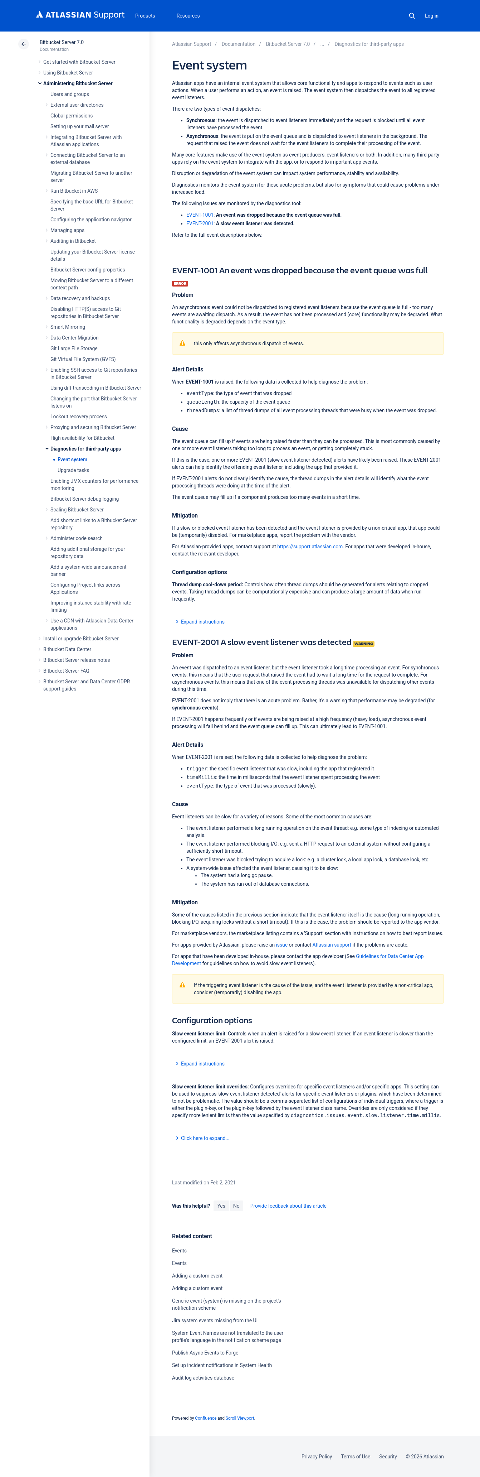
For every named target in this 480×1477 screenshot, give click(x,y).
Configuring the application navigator (91, 219)
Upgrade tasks (73, 470)
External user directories (77, 105)
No (236, 1206)
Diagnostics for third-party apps (85, 449)
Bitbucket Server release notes (76, 660)
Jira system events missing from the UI (215, 1320)
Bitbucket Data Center (67, 649)
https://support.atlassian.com (310, 546)
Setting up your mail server (79, 126)
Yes (221, 1206)
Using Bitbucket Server (68, 73)
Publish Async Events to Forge (205, 1353)
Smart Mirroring (67, 327)
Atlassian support (333, 945)
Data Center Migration (74, 338)
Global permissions (71, 116)
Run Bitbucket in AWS (74, 191)
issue (282, 945)
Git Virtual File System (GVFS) (83, 359)
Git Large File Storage (74, 348)
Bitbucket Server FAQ (66, 671)
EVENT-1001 (200, 215)
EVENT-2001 (200, 223)
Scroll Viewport (240, 1418)
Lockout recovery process (78, 416)
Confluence (205, 1418)
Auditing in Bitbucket (73, 241)
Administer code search (76, 538)
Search (412, 15)
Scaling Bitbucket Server (77, 510)
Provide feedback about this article (288, 1206)
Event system (72, 459)
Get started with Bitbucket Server (79, 62)
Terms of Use (355, 1456)
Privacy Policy (317, 1456)
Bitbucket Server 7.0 (62, 42)
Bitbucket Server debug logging (84, 499)
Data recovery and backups (80, 298)
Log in (432, 16)
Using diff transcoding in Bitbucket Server (95, 388)
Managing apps (67, 230)
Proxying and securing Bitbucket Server (93, 427)
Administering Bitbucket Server (78, 83)
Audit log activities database (203, 1378)
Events (179, 1251)
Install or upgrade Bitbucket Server (81, 638)
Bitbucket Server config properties (87, 270)
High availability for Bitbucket (82, 438)
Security (388, 1456)
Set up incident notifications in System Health (222, 1365)
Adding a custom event (197, 1276)
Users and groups (69, 94)
